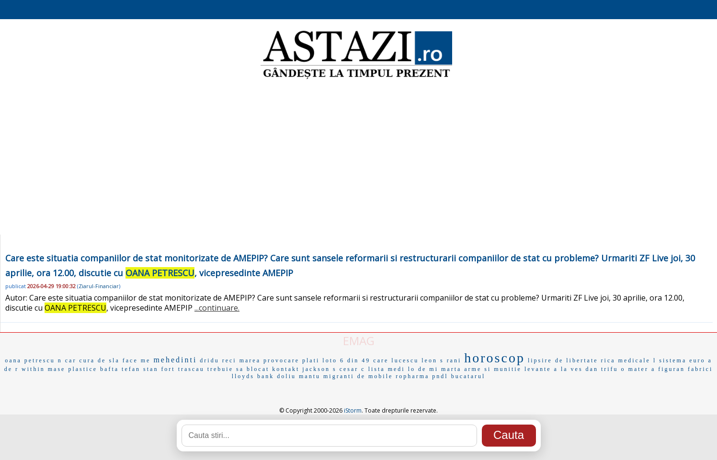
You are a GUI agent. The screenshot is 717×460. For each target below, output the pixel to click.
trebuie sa (225, 369)
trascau (191, 369)
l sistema (669, 360)
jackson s (319, 369)
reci (229, 360)
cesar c (352, 369)
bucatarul (468, 376)
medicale (634, 360)
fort (168, 369)
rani (454, 360)
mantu (309, 376)
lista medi (386, 369)
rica (608, 360)
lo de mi (423, 369)
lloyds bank (253, 376)
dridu (209, 360)
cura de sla (99, 360)
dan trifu (602, 369)
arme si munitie (493, 369)
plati (310, 360)
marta (451, 369)
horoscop (494, 357)
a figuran (668, 369)
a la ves (568, 369)
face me (137, 360)
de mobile (375, 376)
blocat (258, 369)
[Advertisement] (358, 158)
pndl (440, 376)
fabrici (700, 369)
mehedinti (175, 360)
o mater (635, 369)
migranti (338, 376)
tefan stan (140, 369)
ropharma (412, 376)
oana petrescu (30, 360)
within (33, 369)
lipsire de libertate (563, 360)
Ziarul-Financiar (99, 286)
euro (697, 360)
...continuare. (216, 308)
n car (67, 360)
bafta (109, 369)
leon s (432, 360)
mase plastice (72, 369)
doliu (286, 376)
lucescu (405, 360)
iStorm (353, 410)
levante (537, 369)
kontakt (285, 369)
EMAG (359, 340)
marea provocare (269, 360)
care (380, 360)
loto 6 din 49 (346, 360)
